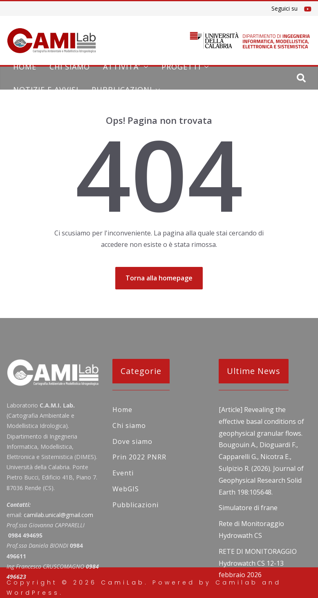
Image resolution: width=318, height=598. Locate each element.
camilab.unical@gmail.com (58, 515)
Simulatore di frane (248, 507)
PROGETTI (181, 67)
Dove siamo (132, 441)
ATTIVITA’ (121, 67)
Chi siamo (69, 67)
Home (24, 67)
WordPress (33, 593)
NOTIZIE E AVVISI (45, 89)
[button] (144, 66)
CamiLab (123, 582)
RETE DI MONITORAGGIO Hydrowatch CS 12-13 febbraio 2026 (258, 563)
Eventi (123, 472)
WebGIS (125, 488)
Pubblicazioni (122, 89)
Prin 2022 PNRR (139, 456)
